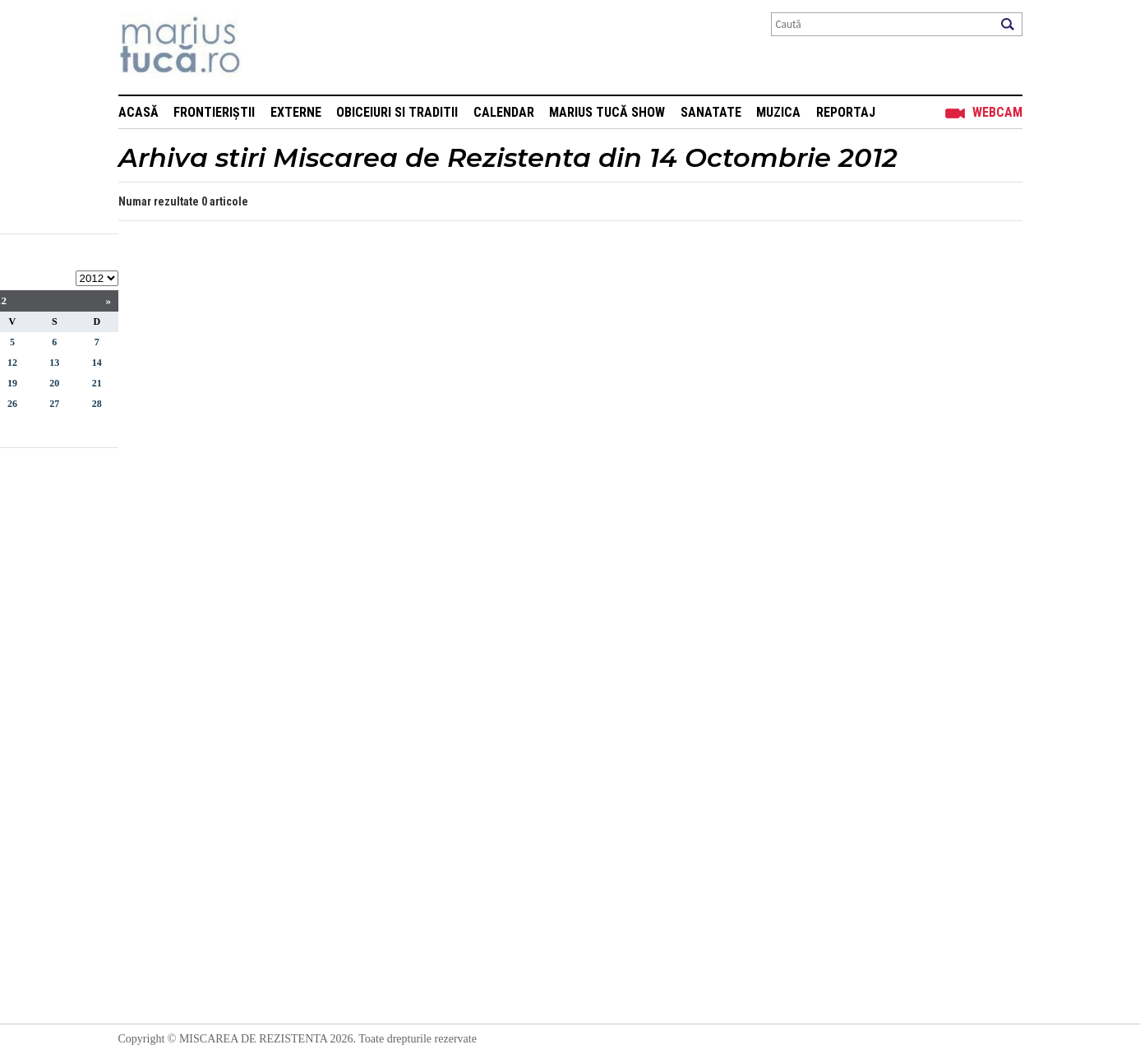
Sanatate (711, 112)
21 (97, 383)
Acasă (138, 112)
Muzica (778, 112)
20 (54, 383)
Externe (295, 112)
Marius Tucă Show (607, 112)
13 (54, 362)
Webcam (997, 112)
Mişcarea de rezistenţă (268, 47)
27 (54, 403)
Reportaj (845, 112)
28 (97, 403)
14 (97, 362)
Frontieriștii (214, 112)
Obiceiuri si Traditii (397, 112)
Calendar (503, 112)
